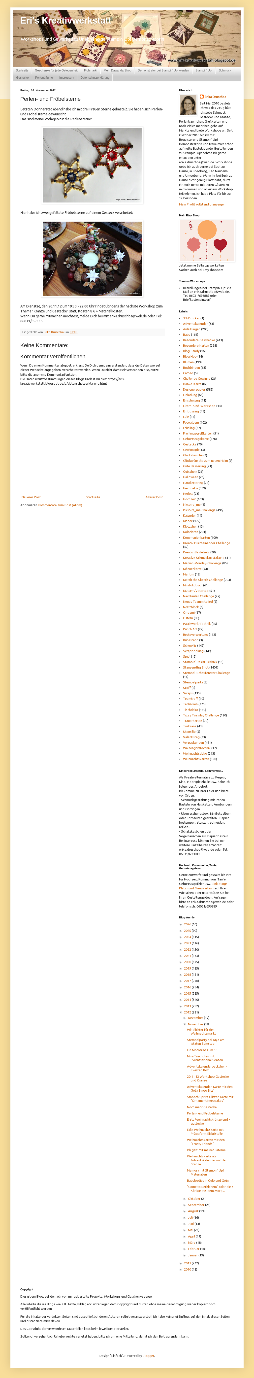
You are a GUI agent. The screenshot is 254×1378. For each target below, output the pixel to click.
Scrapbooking (193, 651)
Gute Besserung (194, 466)
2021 (188, 955)
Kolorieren (190, 532)
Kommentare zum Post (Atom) (60, 505)
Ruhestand (190, 640)
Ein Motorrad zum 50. (202, 1050)
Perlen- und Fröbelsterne (205, 1113)
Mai (191, 1230)
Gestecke (22, 77)
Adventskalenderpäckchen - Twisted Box (207, 1068)
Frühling (189, 428)
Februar (194, 1248)
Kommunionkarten (196, 537)
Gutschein (190, 471)
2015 (188, 993)
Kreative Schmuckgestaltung (203, 557)
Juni (191, 1223)
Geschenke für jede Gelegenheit (56, 70)
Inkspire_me (192, 504)
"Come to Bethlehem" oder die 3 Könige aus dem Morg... (210, 1188)
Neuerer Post (31, 497)
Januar (193, 1255)
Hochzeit (189, 499)
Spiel (186, 656)
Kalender (189, 515)
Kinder (187, 521)
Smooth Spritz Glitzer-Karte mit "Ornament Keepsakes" (210, 1099)
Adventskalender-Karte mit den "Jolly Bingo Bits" (210, 1088)
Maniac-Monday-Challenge (202, 563)
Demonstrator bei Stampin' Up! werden (163, 70)
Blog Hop (190, 356)
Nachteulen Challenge (198, 596)
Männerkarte (192, 569)
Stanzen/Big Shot (196, 667)
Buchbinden (191, 367)
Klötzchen (190, 526)
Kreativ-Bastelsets (196, 552)
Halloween (190, 477)
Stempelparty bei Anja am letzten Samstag (205, 1041)
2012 (188, 1012)
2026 (188, 924)
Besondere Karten (196, 345)
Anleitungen (191, 329)
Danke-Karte (192, 384)
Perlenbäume (44, 77)
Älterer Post (154, 497)
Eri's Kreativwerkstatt (65, 20)
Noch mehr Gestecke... (203, 1107)
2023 (188, 943)
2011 (188, 1263)
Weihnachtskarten (196, 759)
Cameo (188, 373)
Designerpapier (194, 389)
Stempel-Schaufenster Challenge (206, 672)
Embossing (191, 411)
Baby (186, 334)
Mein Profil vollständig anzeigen (202, 204)
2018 (188, 974)
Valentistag (191, 737)
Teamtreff (190, 698)
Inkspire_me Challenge (199, 510)
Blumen (188, 362)
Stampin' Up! (203, 70)
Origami (189, 612)
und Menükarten (200, 888)
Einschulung (191, 400)
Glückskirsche (193, 455)
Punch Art (190, 629)
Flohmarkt (90, 70)
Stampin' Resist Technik (200, 662)
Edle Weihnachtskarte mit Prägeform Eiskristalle (205, 1131)
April (192, 1236)
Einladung (190, 395)
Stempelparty (193, 682)
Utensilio (189, 731)
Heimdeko (190, 488)
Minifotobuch (192, 585)
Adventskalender (195, 323)
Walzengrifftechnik (197, 748)
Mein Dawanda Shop (117, 70)
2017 (188, 980)
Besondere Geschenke (199, 340)
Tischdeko (190, 709)
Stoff (187, 687)
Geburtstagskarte (196, 438)
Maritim (188, 574)
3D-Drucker (191, 318)
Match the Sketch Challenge (203, 579)
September (196, 1205)
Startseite (22, 70)
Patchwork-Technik (197, 623)
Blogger (148, 1355)
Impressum (66, 77)
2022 (188, 949)
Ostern (188, 618)
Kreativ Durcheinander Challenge (206, 543)
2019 (188, 968)
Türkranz (189, 726)
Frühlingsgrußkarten (198, 433)
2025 (188, 930)
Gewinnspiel (191, 449)
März (192, 1242)
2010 (188, 1269)
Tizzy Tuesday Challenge (201, 715)
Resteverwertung (195, 634)
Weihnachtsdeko (195, 753)
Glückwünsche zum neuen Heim (205, 460)
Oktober (194, 1198)
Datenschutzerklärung (94, 77)
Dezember (196, 1017)
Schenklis (189, 645)
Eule (186, 416)
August (193, 1211)
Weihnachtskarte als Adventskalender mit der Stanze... (207, 1160)
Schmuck (225, 70)
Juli (190, 1217)
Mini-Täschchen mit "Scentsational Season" (205, 1058)
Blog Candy (191, 351)
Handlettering (193, 482)
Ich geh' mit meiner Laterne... (207, 1150)
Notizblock (191, 607)
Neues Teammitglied (198, 601)
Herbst (188, 493)
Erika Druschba (215, 97)
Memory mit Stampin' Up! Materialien (205, 1172)
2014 (188, 999)
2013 (188, 1006)
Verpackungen (193, 742)
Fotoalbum (191, 422)
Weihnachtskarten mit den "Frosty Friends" (206, 1141)
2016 (188, 987)
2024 (188, 937)
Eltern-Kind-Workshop (199, 405)
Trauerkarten (192, 720)
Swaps (188, 693)
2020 (188, 962)
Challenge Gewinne (196, 378)
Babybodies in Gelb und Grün (208, 1180)
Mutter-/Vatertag (196, 590)
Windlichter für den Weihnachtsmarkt (201, 1031)
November (196, 1024)
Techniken (190, 704)
